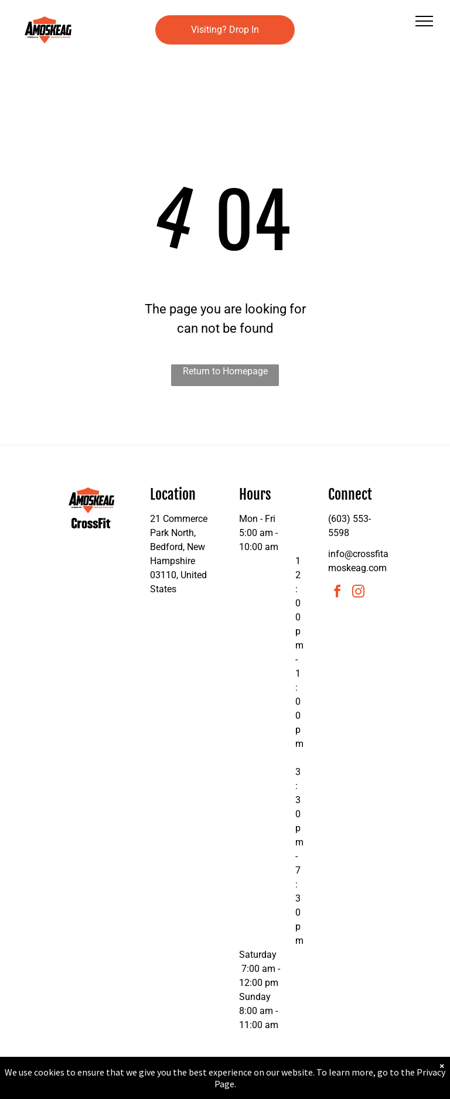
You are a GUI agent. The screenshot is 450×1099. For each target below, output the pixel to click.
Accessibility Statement (249, 1087)
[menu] (424, 21)
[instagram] (358, 593)
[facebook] (337, 593)
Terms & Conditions (321, 1087)
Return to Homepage (225, 371)
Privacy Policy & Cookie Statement (152, 1087)
